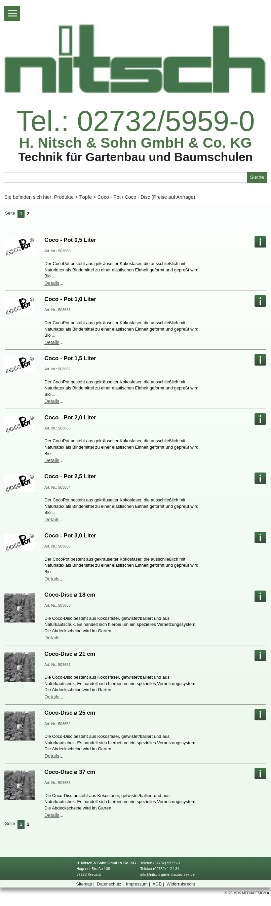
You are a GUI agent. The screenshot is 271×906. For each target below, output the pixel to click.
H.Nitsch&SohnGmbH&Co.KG (135, 143)
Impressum (138, 883)
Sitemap (85, 883)
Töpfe (85, 197)
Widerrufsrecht (180, 883)
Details (52, 283)
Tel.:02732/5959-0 (135, 121)
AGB (158, 883)
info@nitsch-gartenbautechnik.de (167, 874)
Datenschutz (111, 883)
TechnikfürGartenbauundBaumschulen (135, 156)
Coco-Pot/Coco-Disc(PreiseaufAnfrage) (146, 197)
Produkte (64, 197)
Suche (257, 177)
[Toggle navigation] (12, 13)
